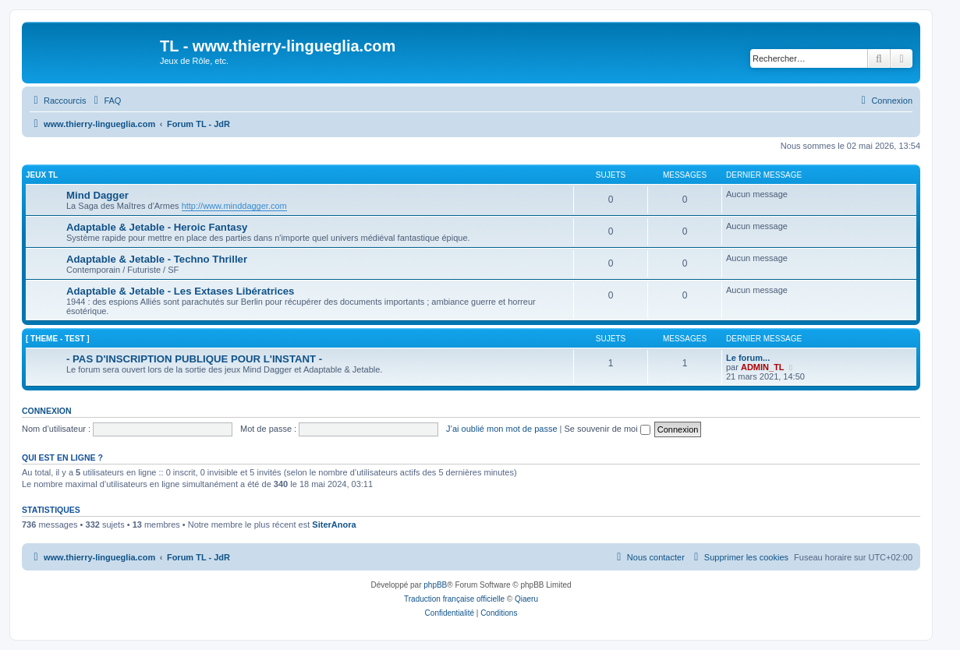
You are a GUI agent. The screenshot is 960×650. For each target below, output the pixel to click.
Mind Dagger (97, 195)
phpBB (435, 585)
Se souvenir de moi (607, 428)
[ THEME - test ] (58, 338)
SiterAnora (334, 524)
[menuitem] (105, 100)
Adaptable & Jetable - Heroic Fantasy (156, 227)
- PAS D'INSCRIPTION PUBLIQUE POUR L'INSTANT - (194, 359)
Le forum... (748, 357)
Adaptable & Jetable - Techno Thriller (156, 259)
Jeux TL (42, 175)
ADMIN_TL (763, 367)
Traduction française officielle (454, 599)
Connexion (47, 410)
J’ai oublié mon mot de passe (501, 428)
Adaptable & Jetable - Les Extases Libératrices (180, 291)
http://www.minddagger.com (234, 205)
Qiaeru (526, 599)
